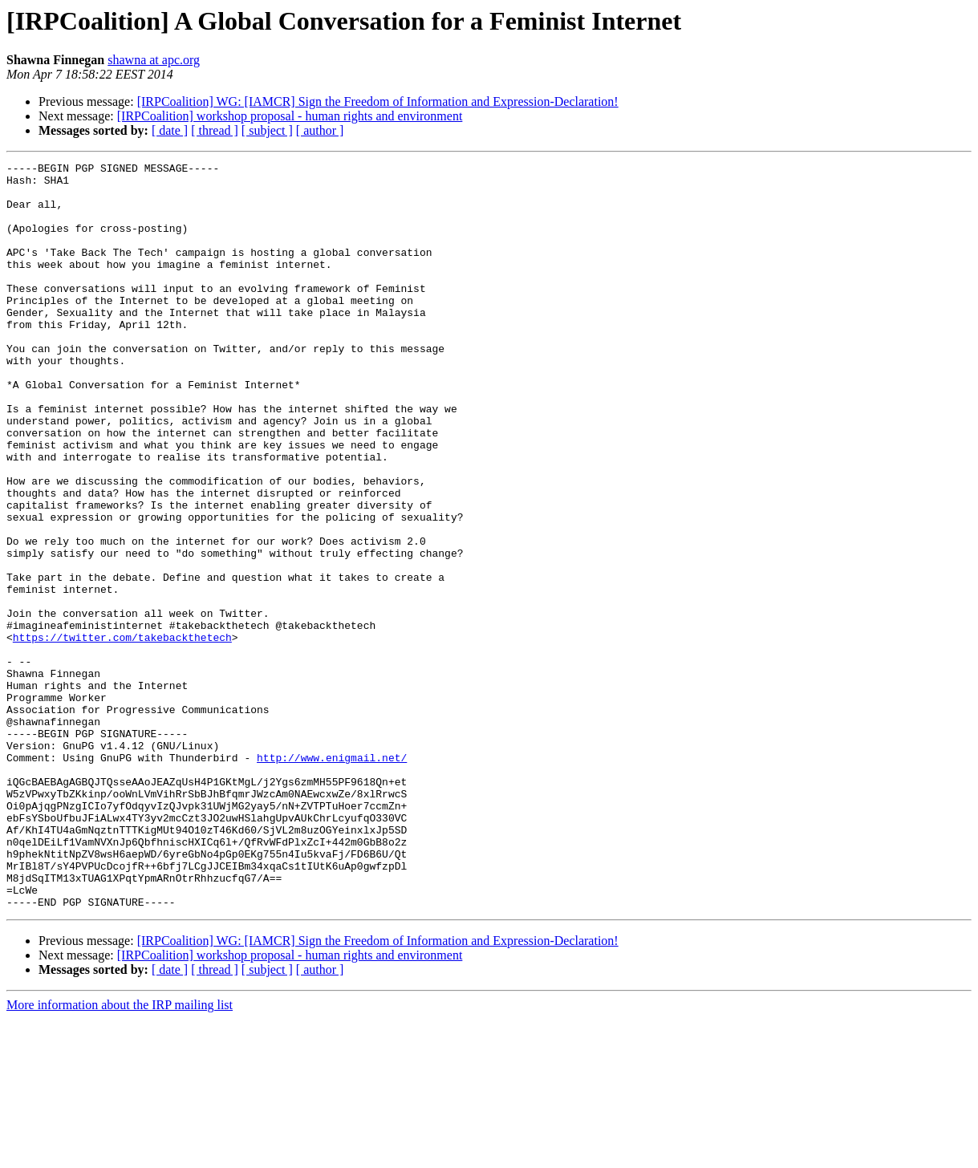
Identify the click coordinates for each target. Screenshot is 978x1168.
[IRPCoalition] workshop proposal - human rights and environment (290, 116)
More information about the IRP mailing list (119, 1154)
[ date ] (170, 130)
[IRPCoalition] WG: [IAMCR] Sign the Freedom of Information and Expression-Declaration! (378, 101)
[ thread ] (214, 130)
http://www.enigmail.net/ (332, 877)
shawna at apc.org (154, 60)
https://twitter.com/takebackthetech (122, 733)
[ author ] (320, 130)
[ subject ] (267, 130)
